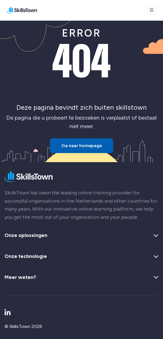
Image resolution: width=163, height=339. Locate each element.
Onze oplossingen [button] (81, 235)
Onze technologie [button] (81, 256)
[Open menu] (151, 10)
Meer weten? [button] (81, 277)
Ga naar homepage (81, 145)
